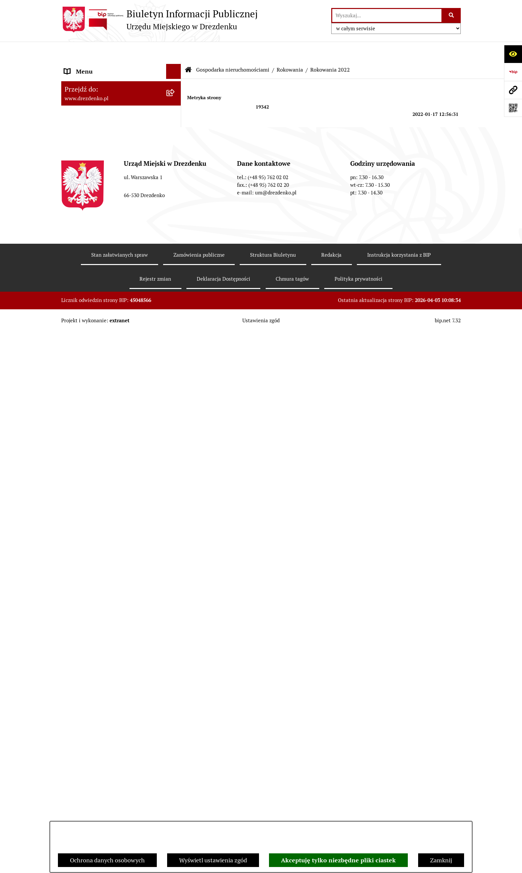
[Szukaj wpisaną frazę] (451, 15)
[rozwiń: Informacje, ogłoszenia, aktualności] (175, 106)
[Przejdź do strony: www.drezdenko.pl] (513, 90)
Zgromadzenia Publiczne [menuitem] (97, 575)
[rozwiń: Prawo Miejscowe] (175, 165)
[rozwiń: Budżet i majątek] (175, 180)
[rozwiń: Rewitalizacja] (175, 492)
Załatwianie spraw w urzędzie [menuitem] (103, 120)
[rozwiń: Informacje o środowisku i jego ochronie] (175, 507)
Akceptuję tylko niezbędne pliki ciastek (338, 860)
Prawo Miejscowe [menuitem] (87, 165)
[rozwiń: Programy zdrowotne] (175, 606)
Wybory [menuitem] (74, 545)
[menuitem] (121, 313)
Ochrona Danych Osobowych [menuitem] (102, 635)
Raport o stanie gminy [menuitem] (93, 195)
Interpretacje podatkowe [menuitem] (96, 225)
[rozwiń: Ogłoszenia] (175, 438)
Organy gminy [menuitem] (83, 150)
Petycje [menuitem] (73, 590)
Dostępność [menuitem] (80, 650)
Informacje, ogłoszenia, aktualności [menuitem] (110, 105)
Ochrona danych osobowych (107, 860)
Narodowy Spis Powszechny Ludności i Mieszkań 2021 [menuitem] (115, 71)
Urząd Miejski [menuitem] (82, 135)
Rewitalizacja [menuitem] (81, 491)
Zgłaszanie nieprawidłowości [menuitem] (102, 665)
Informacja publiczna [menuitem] (92, 680)
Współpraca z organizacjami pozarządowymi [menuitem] (101, 244)
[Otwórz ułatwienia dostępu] (513, 54)
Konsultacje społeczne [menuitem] (93, 90)
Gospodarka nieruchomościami (232, 49)
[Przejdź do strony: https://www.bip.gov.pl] (513, 72)
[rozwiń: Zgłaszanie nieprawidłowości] (175, 666)
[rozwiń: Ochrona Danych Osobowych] (175, 636)
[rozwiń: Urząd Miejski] (175, 136)
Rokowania (290, 49)
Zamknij (441, 860)
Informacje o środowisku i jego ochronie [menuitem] (104, 511)
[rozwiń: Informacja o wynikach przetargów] (175, 410)
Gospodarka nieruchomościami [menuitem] (105, 294)
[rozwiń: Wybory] (175, 546)
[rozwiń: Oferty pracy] (175, 531)
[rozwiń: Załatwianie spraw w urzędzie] (175, 121)
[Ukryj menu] (173, 51)
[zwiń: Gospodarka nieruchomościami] (175, 294)
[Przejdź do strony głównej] (159, 20)
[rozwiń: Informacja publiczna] (175, 681)
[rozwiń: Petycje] (175, 591)
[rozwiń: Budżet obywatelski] (175, 210)
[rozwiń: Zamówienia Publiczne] (175, 264)
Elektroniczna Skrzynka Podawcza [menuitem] (109, 560)
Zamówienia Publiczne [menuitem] (94, 264)
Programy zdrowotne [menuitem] (92, 605)
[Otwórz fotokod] (513, 108)
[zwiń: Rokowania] (175, 333)
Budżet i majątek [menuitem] (86, 180)
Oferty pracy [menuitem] (80, 530)
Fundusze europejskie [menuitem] (93, 279)
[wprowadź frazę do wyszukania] (386, 15)
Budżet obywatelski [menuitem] (90, 210)
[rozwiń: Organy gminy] (175, 150)
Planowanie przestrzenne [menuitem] (98, 476)
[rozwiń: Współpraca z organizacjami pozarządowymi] (175, 240)
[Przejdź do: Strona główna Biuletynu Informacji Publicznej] (188, 50)
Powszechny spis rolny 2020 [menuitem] (101, 620)
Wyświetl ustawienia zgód (213, 860)
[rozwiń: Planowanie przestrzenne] (175, 477)
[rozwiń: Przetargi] (175, 391)
